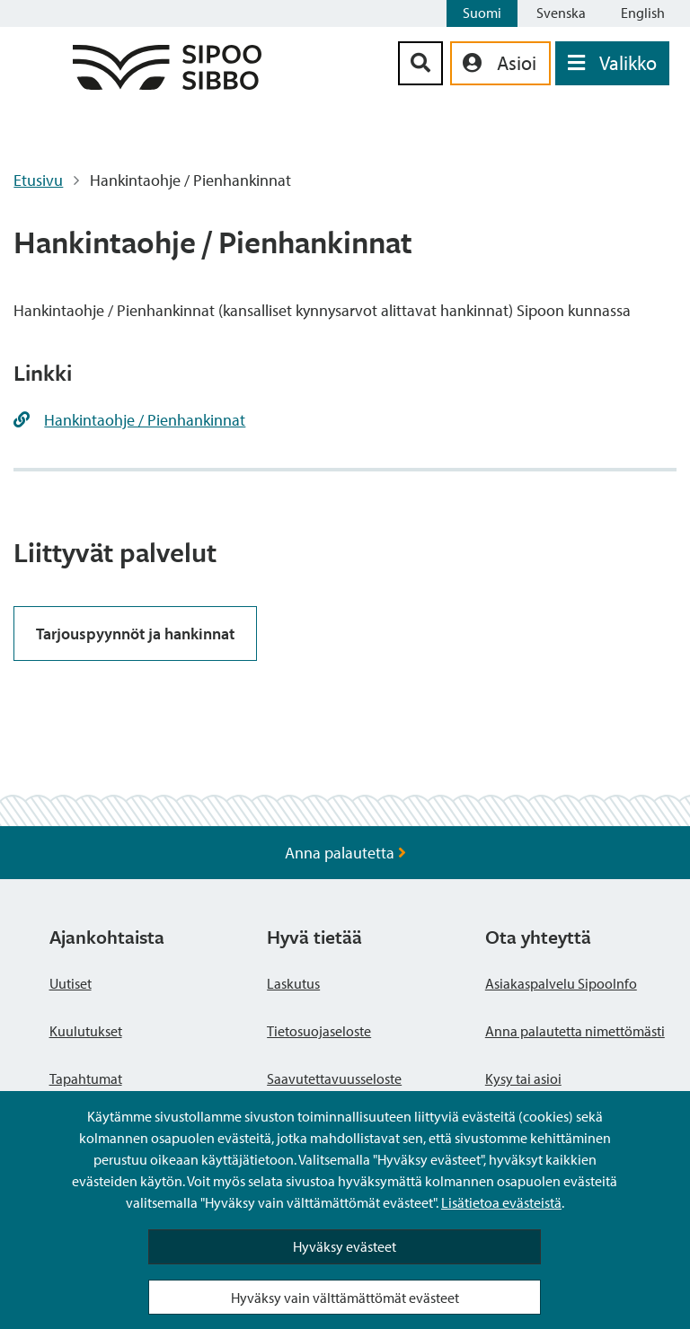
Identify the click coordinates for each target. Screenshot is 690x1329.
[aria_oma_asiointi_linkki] (500, 63)
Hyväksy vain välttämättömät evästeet (345, 1298)
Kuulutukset (85, 1031)
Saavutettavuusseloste (334, 1078)
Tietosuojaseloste (319, 1031)
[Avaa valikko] (612, 63)
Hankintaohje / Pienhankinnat (144, 419)
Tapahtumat (85, 1078)
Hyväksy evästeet (344, 1246)
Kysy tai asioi (523, 1078)
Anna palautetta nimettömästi (575, 1031)
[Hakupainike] (420, 63)
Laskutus (293, 983)
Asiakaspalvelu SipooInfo (561, 983)
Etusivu (38, 180)
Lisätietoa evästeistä (501, 1202)
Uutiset (70, 983)
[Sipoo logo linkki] (167, 84)
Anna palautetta (345, 853)
